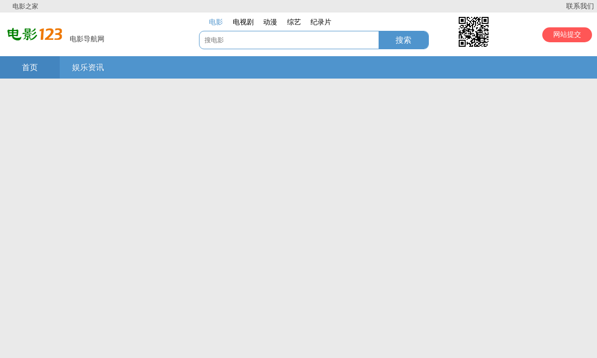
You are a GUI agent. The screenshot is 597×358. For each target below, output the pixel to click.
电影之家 (25, 6)
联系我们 (580, 6)
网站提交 (567, 34)
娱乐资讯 (88, 67)
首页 (30, 67)
